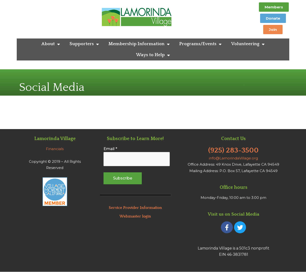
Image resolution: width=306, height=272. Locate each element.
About (50, 44)
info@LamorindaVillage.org (233, 158)
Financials (55, 149)
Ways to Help (153, 55)
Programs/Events (200, 44)
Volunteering (248, 44)
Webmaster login (135, 216)
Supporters (84, 44)
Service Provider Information (135, 208)
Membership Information (139, 44)
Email (110, 149)
